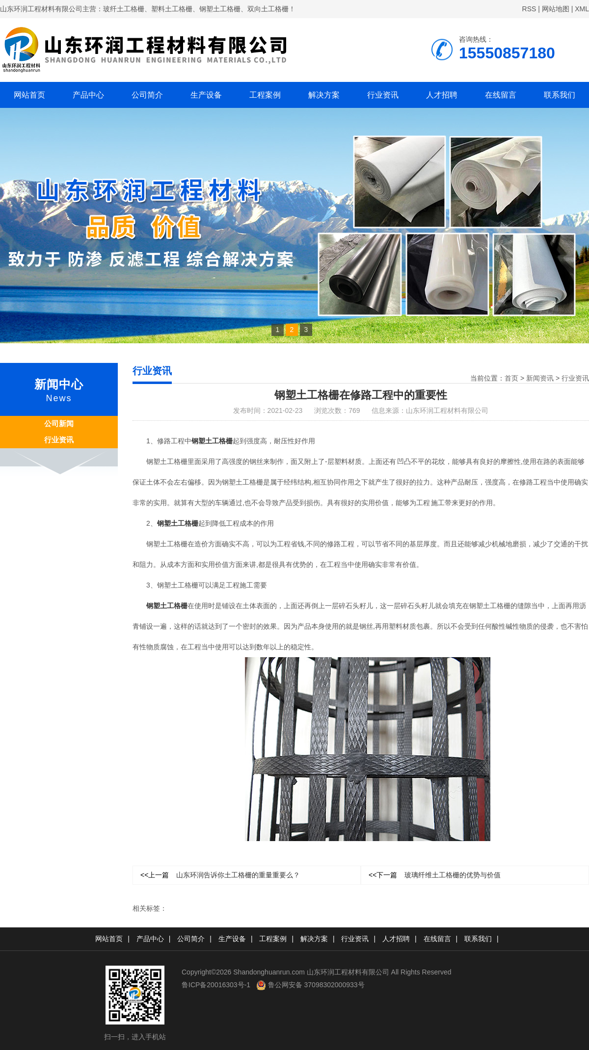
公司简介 (147, 95)
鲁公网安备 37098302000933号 (310, 985)
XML (582, 9)
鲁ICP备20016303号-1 (216, 985)
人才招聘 (441, 95)
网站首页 (29, 95)
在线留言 (500, 95)
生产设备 (206, 95)
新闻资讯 (540, 378)
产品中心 (88, 95)
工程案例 (265, 95)
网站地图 (555, 9)
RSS (529, 9)
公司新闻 (59, 423)
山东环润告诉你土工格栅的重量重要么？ (220, 875)
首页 (511, 378)
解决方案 (324, 95)
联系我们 (559, 95)
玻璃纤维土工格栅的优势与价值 (435, 875)
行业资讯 (383, 95)
